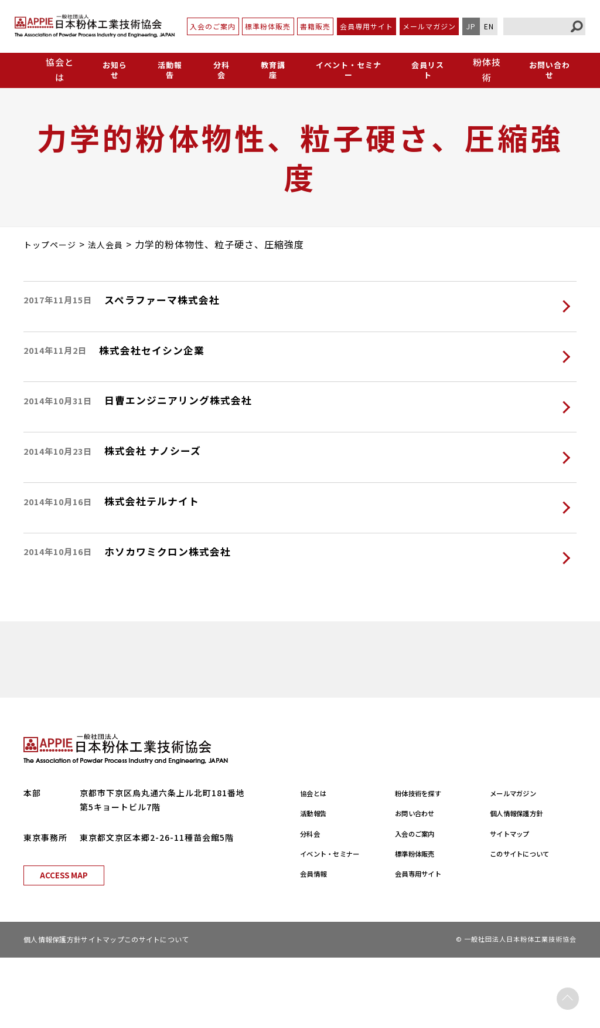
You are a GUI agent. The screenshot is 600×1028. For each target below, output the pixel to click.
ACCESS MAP (64, 945)
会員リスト (426, 69)
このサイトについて (529, 924)
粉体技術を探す (425, 864)
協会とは (317, 864)
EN (489, 26)
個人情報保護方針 (525, 884)
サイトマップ (516, 903)
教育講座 (268, 69)
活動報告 (168, 69)
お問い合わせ (549, 69)
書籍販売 (315, 26)
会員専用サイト (366, 26)
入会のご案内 (213, 26)
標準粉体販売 (268, 26)
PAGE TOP (567, 995)
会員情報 (317, 944)
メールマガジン (429, 26)
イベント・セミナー (345, 69)
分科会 (218, 69)
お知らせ (114, 69)
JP (471, 26)
